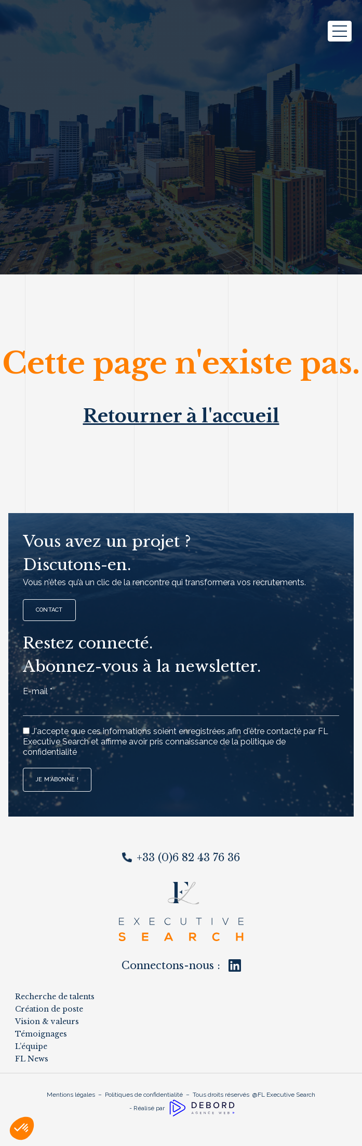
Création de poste (49, 1009)
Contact (49, 609)
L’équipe (31, 1046)
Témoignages (41, 1034)
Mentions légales (71, 1094)
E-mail (37, 691)
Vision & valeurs (47, 1021)
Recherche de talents (55, 996)
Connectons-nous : (181, 965)
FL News (31, 1059)
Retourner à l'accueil (181, 416)
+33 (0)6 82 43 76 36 (181, 857)
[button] (21, 1128)
